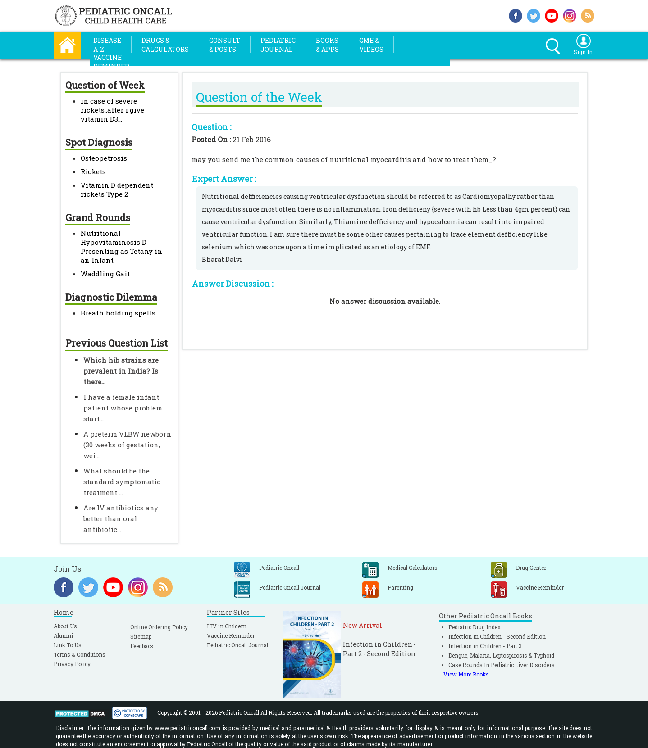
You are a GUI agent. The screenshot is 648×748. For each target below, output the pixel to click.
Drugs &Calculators (165, 45)
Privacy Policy (72, 663)
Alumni (63, 635)
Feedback (142, 645)
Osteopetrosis (104, 157)
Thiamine (350, 221)
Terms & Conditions (79, 654)
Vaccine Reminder (231, 635)
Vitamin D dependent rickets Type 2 (117, 189)
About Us (65, 626)
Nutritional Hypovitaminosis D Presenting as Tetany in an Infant (121, 247)
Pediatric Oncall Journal (237, 645)
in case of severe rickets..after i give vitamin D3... (112, 109)
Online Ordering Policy (159, 627)
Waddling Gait (105, 273)
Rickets (93, 171)
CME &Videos (371, 45)
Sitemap (140, 636)
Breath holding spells (118, 312)
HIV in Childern (226, 626)
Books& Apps (327, 45)
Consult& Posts (224, 45)
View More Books (466, 674)
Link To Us (68, 645)
